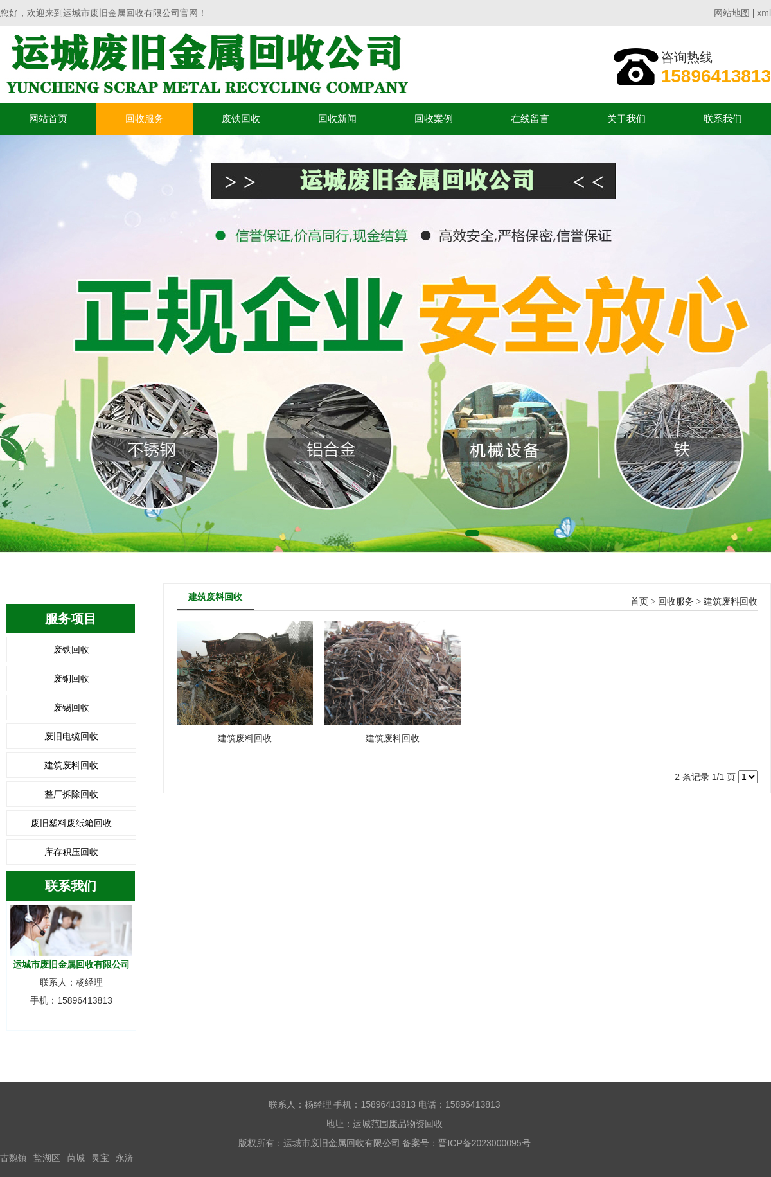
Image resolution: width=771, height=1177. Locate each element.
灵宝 (100, 1158)
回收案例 (433, 118)
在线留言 (530, 118)
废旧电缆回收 (71, 736)
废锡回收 (71, 707)
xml (764, 13)
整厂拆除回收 (71, 794)
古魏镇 (13, 1158)
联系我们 (723, 118)
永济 (125, 1158)
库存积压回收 (71, 852)
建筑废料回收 (71, 765)
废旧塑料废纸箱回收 (71, 823)
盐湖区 (46, 1158)
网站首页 (48, 118)
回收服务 (144, 118)
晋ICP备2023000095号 (484, 1143)
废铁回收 (241, 118)
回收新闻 (337, 118)
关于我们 (626, 118)
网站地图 (732, 13)
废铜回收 (71, 678)
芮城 (76, 1158)
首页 (639, 601)
